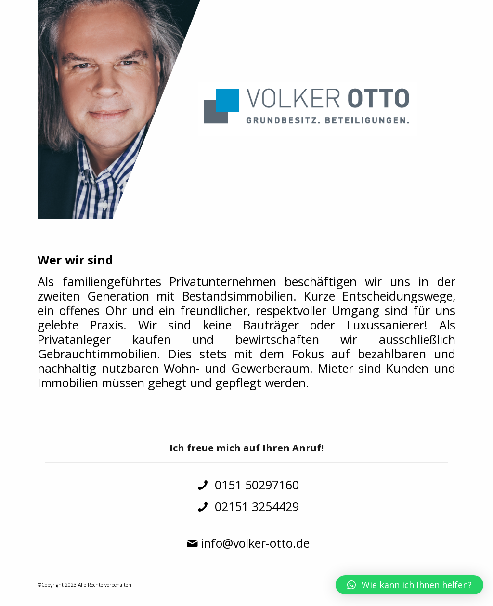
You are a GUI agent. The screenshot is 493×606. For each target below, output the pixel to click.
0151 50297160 (255, 484)
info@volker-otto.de (255, 543)
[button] (409, 584)
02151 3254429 (255, 506)
